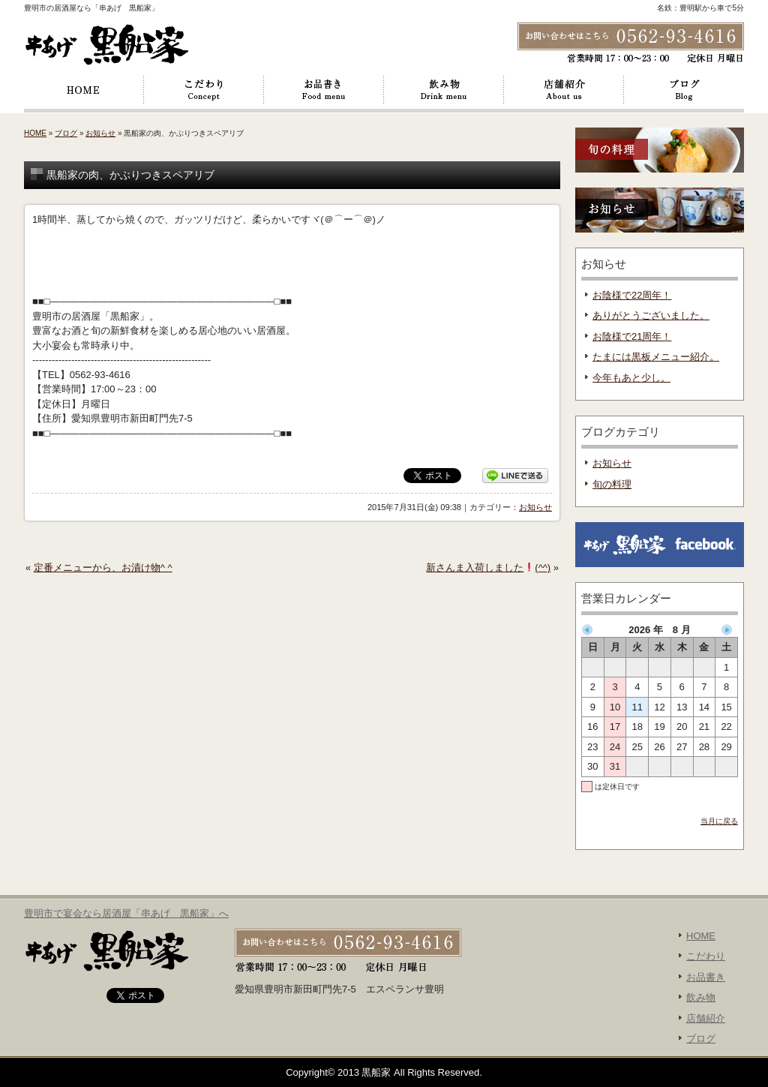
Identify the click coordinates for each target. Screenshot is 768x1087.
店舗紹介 (564, 90)
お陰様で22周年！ (631, 295)
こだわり (204, 90)
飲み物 (444, 90)
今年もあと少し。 (631, 377)
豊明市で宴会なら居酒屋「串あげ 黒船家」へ (126, 913)
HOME (84, 90)
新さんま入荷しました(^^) (488, 567)
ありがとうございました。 (651, 315)
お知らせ (101, 133)
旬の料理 (612, 484)
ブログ (684, 90)
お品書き (324, 90)
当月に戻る (719, 821)
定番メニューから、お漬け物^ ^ (103, 567)
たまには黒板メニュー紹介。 (655, 356)
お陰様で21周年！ (631, 336)
